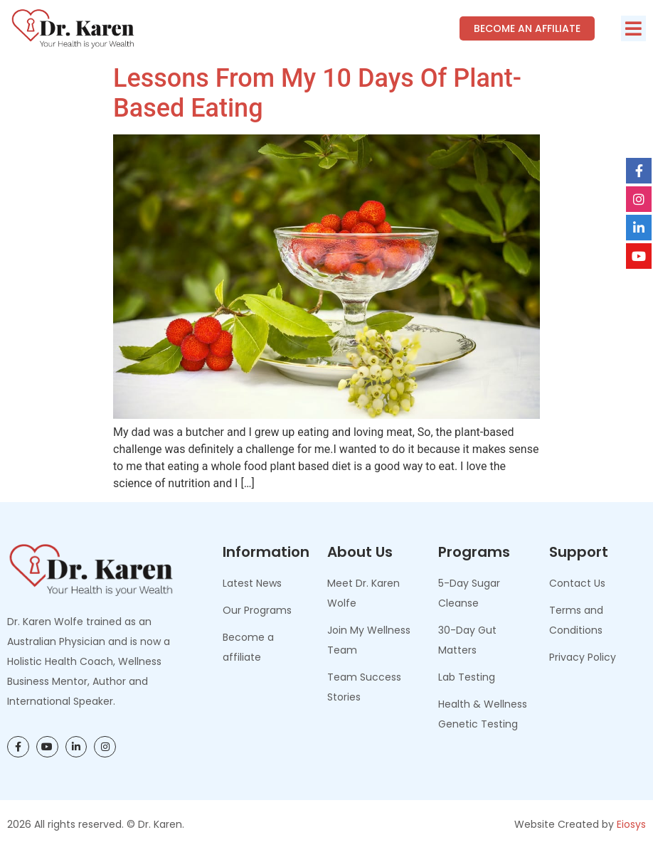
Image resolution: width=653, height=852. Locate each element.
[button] (633, 28)
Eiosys (631, 824)
